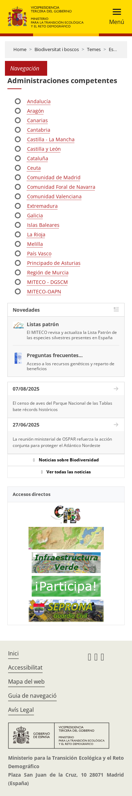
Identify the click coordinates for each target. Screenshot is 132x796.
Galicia (35, 215)
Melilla (35, 244)
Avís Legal (21, 710)
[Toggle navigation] (115, 16)
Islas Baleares (43, 225)
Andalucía (39, 101)
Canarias (37, 120)
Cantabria (38, 129)
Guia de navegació (32, 695)
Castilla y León (44, 148)
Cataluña (37, 158)
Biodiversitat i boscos (56, 49)
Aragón (35, 110)
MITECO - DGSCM (47, 282)
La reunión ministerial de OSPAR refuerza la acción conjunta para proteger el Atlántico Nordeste (62, 442)
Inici (13, 653)
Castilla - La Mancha (51, 139)
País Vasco (39, 253)
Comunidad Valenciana (54, 196)
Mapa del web (26, 681)
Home (19, 49)
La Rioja (36, 234)
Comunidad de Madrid (54, 177)
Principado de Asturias (54, 263)
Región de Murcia (48, 272)
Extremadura (42, 206)
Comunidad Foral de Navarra (61, 187)
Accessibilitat (25, 667)
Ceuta (34, 167)
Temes (94, 49)
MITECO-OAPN (44, 291)
